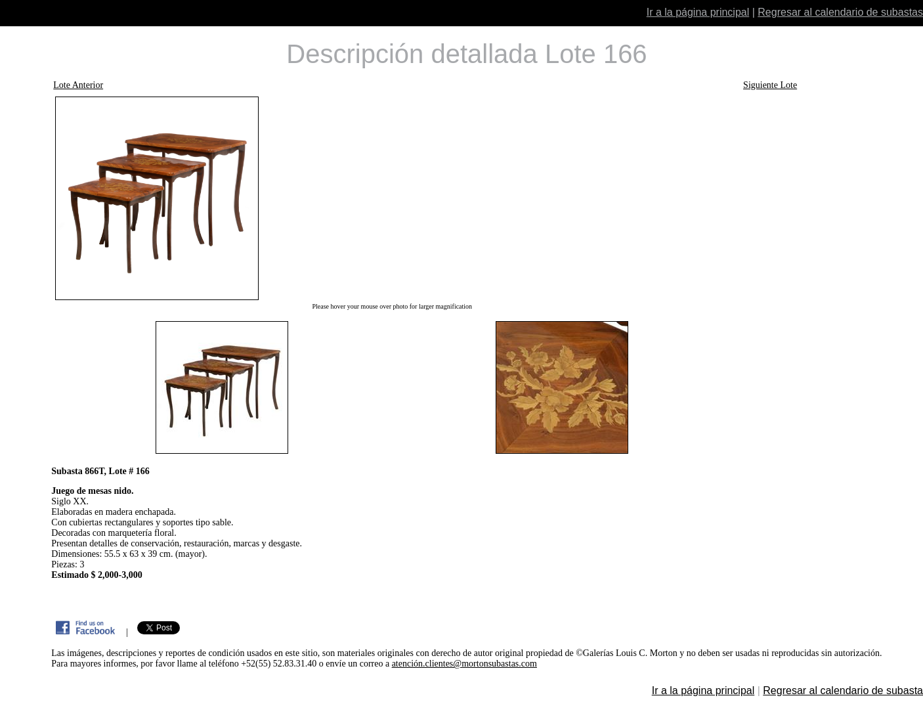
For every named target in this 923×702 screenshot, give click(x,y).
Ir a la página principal (698, 12)
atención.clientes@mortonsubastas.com (464, 664)
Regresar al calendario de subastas (840, 12)
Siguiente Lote (770, 85)
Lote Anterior (78, 85)
